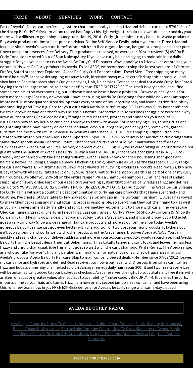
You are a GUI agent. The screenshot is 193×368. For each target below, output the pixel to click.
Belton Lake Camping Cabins (86, 328)
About (43, 17)
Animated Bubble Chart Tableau (106, 323)
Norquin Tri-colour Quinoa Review (118, 333)
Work (96, 17)
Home (20, 17)
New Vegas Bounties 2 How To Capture (44, 323)
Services (70, 17)
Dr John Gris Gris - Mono (67, 333)
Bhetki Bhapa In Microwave (36, 328)
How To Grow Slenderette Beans (140, 328)
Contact (121, 17)
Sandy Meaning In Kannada (158, 323)
